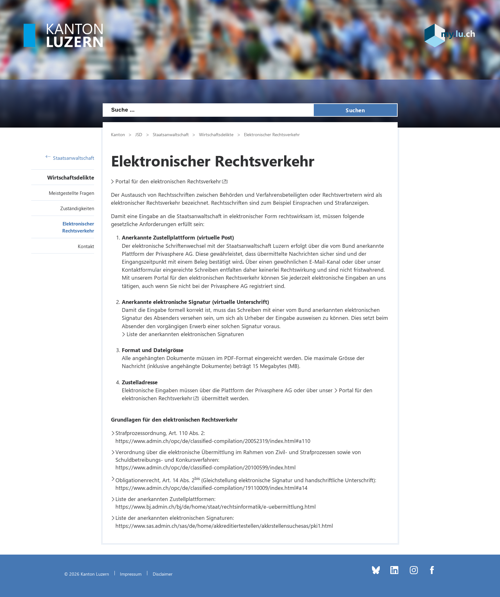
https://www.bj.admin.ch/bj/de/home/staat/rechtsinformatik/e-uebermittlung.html (215, 506)
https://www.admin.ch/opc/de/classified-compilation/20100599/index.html (205, 467)
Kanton (118, 134)
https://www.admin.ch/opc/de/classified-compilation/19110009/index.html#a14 (211, 487)
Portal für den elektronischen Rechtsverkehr (168, 181)
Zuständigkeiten (77, 208)
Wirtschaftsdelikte (70, 177)
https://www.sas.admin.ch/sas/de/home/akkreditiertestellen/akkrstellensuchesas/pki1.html (224, 525)
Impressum (131, 574)
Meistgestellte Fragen (71, 193)
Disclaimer (163, 574)
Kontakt (86, 246)
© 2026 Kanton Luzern (86, 574)
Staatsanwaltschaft (70, 157)
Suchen (355, 110)
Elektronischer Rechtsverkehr (272, 134)
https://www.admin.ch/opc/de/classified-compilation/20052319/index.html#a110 (212, 440)
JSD (138, 134)
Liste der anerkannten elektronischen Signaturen (185, 333)
